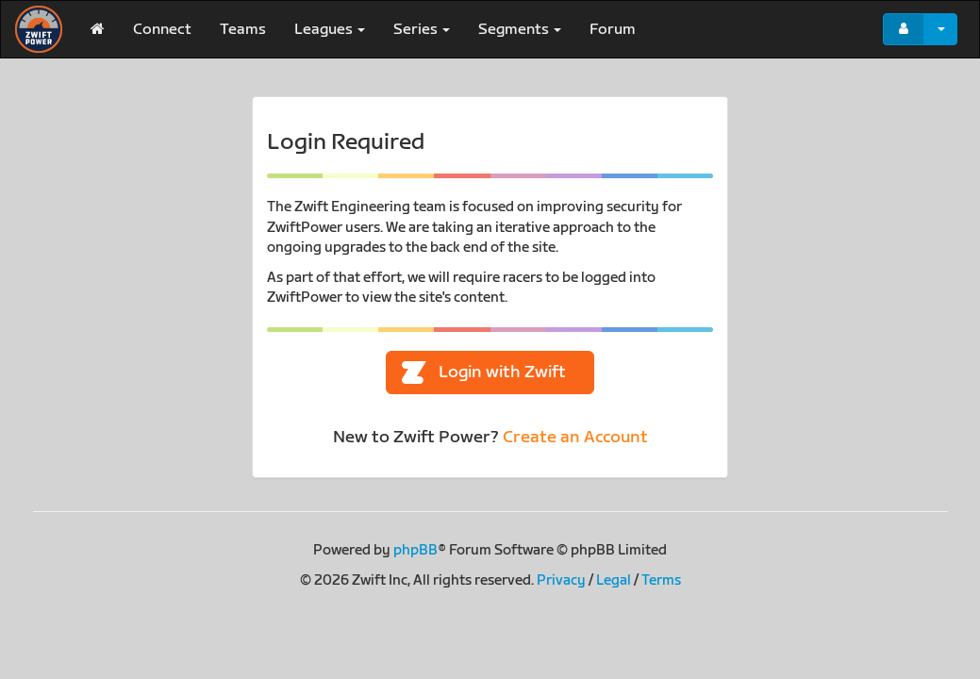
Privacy (561, 580)
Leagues (329, 30)
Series (421, 30)
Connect (162, 30)
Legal (613, 580)
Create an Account (575, 437)
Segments (519, 30)
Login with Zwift (484, 373)
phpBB (415, 550)
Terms (661, 580)
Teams (243, 30)
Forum (613, 30)
